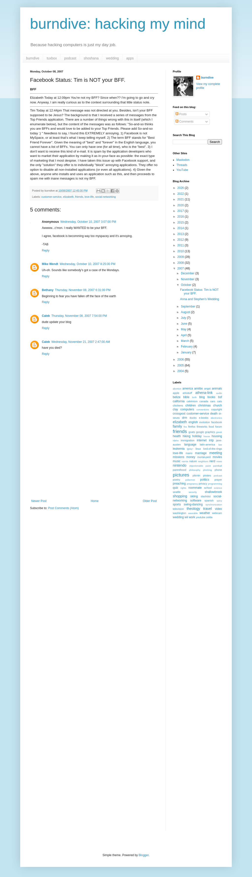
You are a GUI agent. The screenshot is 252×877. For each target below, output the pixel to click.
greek (219, 432)
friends (79, 196)
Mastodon (182, 160)
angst (207, 388)
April (184, 335)
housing (217, 436)
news (219, 461)
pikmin (196, 475)
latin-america (207, 444)
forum (218, 426)
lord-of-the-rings (212, 448)
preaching (179, 483)
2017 (181, 211)
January (186, 352)
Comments (184, 121)
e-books (203, 417)
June (184, 323)
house (207, 436)
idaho (175, 440)
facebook (216, 422)
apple (176, 392)
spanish (209, 500)
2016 (181, 216)
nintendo (179, 465)
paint (208, 465)
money (190, 457)
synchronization (213, 504)
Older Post (150, 501)
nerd (212, 461)
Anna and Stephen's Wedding (199, 299)
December (188, 273)
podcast (70, 58)
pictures (181, 474)
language (190, 444)
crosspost (179, 413)
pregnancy (192, 483)
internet (201, 440)
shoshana (91, 58)
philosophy (194, 470)
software (195, 500)
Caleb (46, 316)
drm (184, 417)
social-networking (105, 196)
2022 (181, 193)
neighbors (203, 461)
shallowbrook (213, 492)
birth (194, 397)
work (192, 517)
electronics (216, 418)
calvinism (192, 401)
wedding (112, 58)
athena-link (204, 393)
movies (217, 457)
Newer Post (39, 501)
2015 (181, 222)
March (185, 341)
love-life (89, 196)
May (184, 329)
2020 (181, 205)
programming (215, 483)
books (211, 397)
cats (219, 401)
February (187, 346)
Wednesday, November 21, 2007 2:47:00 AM (80, 342)
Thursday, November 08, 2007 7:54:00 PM (79, 316)
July (184, 318)
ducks (192, 417)
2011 (181, 245)
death (214, 413)
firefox (191, 426)
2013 (181, 234)
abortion (177, 388)
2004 (181, 371)
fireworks (202, 426)
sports (177, 504)
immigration (187, 440)
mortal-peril (204, 457)
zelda (209, 517)
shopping (180, 496)
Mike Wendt (50, 264)
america (187, 388)
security (193, 492)
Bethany (47, 290)
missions (178, 457)
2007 (181, 268)
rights (183, 488)
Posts (181, 114)
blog (202, 397)
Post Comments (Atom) (63, 508)
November (188, 279)
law (220, 444)
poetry (176, 479)
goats (192, 432)
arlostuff (187, 392)
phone (218, 469)
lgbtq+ (190, 448)
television (178, 508)
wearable (193, 513)
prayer (218, 479)
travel (207, 509)
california (179, 401)
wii (186, 517)
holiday (197, 436)
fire (185, 426)
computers (187, 409)
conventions (202, 409)
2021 (181, 199)
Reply (45, 250)
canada (204, 401)
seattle (177, 491)
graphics (210, 432)
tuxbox (52, 58)
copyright (216, 409)
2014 (181, 228)
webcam (217, 513)
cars (212, 401)
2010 (181, 251)
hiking (186, 436)
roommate (195, 487)
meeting (215, 453)
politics (204, 479)
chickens (178, 405)
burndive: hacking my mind (118, 23)
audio (219, 393)
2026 (181, 188)
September (188, 306)
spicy (219, 500)
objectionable (196, 465)
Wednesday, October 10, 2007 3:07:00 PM (88, 221)
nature (193, 461)
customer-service (51, 196)
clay (175, 409)
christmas (204, 405)
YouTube (182, 170)
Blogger (144, 855)
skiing (194, 496)
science (218, 488)
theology (193, 509)
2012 (181, 239)
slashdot (206, 496)
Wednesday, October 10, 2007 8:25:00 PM (87, 264)
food (211, 426)
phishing (207, 470)
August (186, 312)
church (217, 405)
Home (95, 501)
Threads (181, 165)
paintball (217, 465)
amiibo (198, 388)
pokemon (190, 479)
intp (211, 440)
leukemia (179, 448)
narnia (185, 461)
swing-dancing (193, 504)
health (177, 436)
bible (186, 397)
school (208, 487)
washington (179, 513)
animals (217, 388)
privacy (203, 483)
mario (189, 453)
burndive (32, 58)
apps (130, 58)
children (190, 405)
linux (198, 448)
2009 (181, 257)
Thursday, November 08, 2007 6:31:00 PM (82, 290)
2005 (181, 365)
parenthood (179, 469)
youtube (200, 517)
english (193, 422)
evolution (204, 422)
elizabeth (68, 196)
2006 (181, 359)
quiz (175, 487)
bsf (220, 397)
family (177, 426)
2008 (181, 262)
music (176, 461)
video (218, 509)
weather (205, 513)
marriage (200, 453)
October (186, 285)
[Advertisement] (94, 462)
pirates (207, 475)
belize (176, 397)
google (200, 432)
